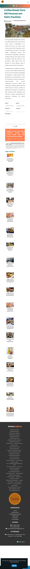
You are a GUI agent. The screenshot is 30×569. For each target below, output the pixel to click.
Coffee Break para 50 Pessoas (14, 434)
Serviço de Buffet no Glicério (10, 249)
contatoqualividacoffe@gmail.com (15, 528)
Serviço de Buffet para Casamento (14, 487)
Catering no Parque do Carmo (10, 205)
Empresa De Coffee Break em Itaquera (10, 281)
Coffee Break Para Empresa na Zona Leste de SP (10, 341)
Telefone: (7, 108)
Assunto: (18, 108)
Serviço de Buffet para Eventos (14, 488)
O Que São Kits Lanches (15, 514)
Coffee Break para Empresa (14, 436)
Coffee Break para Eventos (14, 438)
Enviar (15, 126)
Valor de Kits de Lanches (10, 473)
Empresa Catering (18, 481)
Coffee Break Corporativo (14, 429)
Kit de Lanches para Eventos (14, 458)
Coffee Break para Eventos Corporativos (14, 439)
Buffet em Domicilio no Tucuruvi (10, 174)
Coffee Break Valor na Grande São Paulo (10, 370)
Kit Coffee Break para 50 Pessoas (14, 455)
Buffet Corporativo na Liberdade (10, 398)
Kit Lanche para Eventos (11, 466)
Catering (21, 480)
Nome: (7, 103)
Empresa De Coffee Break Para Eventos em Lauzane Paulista (10, 295)
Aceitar (14, 565)
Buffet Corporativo (19, 473)
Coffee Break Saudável (18, 443)
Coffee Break (15, 516)
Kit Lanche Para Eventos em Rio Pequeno (10, 191)
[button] (28, 2)
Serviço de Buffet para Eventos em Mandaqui (10, 385)
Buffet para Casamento (14, 478)
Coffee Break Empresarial (14, 431)
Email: (18, 103)
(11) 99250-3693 (16, 525)
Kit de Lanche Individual (14, 457)
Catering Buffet (10, 481)
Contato (15, 517)
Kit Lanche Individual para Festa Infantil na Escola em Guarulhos (10, 312)
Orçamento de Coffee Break (14, 468)
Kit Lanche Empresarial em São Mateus (10, 160)
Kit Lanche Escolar (19, 460)
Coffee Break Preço (9, 443)
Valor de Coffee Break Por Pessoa (14, 471)
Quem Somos (15, 512)
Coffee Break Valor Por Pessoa (14, 446)
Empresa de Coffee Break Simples (14, 451)
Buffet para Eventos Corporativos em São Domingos (10, 266)
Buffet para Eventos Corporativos (12, 480)
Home (15, 510)
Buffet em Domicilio (10, 476)
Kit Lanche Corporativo (10, 460)
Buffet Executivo (19, 476)
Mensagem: (8, 113)
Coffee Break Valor (14, 445)
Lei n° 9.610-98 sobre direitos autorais (15, 148)
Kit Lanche (9, 483)
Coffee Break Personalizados (14, 441)
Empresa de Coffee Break (14, 448)
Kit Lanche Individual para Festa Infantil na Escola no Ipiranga (10, 222)
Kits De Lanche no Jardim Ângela (10, 357)
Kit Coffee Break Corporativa (14, 453)
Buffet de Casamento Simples (14, 475)
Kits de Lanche (19, 466)
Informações (15, 519)
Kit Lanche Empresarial (17, 483)
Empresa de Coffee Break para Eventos (14, 450)
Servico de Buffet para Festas (14, 490)
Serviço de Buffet (14, 485)
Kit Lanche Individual (14, 462)
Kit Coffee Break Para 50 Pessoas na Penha (10, 236)
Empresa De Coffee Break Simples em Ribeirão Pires (10, 328)
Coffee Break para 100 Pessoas (14, 433)
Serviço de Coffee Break (14, 469)
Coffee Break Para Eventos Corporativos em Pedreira (10, 415)
